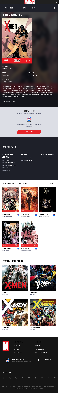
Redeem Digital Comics (42, 352)
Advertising (38, 342)
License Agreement (19, 388)
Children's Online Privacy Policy (50, 386)
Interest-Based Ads (30, 388)
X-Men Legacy (33, 293)
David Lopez (32, 75)
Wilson (3, 216)
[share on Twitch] (48, 378)
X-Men (4, 293)
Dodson (10, 216)
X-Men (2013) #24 (43, 214)
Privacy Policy (12, 386)
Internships (18, 352)
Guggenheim (23, 250)
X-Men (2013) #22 (25, 248)
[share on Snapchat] (35, 378)
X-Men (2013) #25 (25, 214)
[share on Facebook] (3, 378)
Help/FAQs (17, 345)
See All (52, 184)
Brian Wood (6, 75)
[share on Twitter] (10, 378)
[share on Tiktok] (55, 378)
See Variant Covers (8, 102)
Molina (28, 216)
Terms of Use (4, 386)
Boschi (7, 216)
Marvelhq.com (39, 349)
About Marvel (18, 342)
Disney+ (37, 345)
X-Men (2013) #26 (6, 214)
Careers (16, 349)
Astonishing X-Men (35, 327)
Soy (27, 250)
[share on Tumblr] (23, 378)
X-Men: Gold (5, 327)
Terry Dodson (7, 82)
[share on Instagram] (16, 378)
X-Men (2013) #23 (6, 248)
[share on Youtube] (29, 378)
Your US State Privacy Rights (23, 386)
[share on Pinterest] (42, 378)
